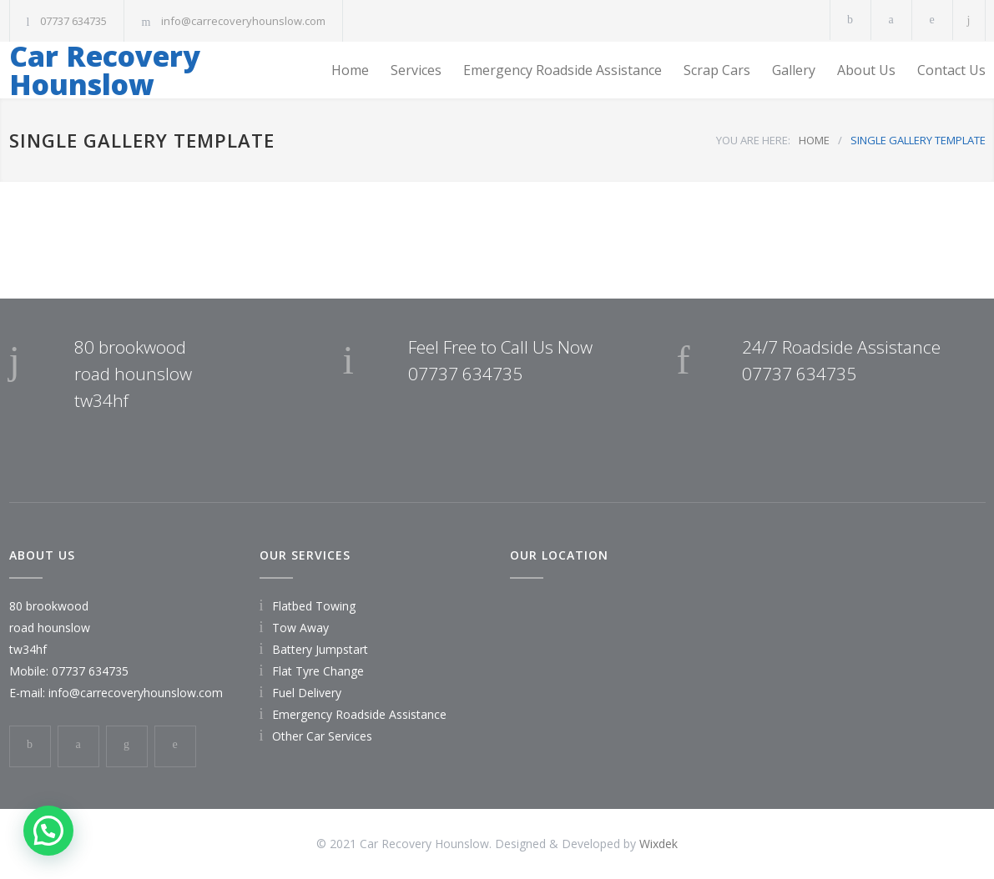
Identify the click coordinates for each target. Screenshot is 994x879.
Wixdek (658, 843)
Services (416, 70)
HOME (814, 140)
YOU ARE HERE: (753, 140)
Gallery (793, 70)
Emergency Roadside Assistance (562, 70)
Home (350, 70)
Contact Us (951, 70)
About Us (866, 70)
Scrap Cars (717, 70)
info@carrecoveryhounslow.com (243, 20)
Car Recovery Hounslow (104, 70)
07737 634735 (73, 20)
